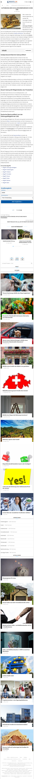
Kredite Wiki (25, 759)
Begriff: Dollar (6, 178)
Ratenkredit (3, 539)
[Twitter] (26, 2)
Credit (18, 123)
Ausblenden (28, 50)
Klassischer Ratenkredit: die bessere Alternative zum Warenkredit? (16, 316)
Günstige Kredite (5, 552)
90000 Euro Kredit (20, 772)
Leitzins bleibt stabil (8, 675)
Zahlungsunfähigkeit (27, 26)
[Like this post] (14, 210)
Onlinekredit (4, 542)
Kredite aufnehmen (18, 33)
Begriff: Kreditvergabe (8, 169)
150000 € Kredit (13, 773)
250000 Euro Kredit (26, 773)
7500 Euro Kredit (29, 768)
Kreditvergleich (4, 521)
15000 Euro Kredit (24, 769)
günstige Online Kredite (26, 765)
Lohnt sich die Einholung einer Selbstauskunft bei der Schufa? (16, 487)
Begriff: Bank (6, 182)
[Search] (32, 2)
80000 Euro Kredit (13, 772)
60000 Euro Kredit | (19, 771)
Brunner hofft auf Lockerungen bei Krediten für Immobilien (16, 748)
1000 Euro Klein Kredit (6, 768)
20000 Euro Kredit (5, 770)
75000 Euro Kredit (5, 772)
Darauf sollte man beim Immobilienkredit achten (16, 602)
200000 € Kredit (20, 773)
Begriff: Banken (6, 180)
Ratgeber (25, 757)
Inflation (30, 35)
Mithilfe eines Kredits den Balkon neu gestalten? (16, 366)
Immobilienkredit (5, 532)
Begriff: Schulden (7, 174)
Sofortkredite (16, 766)
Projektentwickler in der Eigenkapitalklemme (15, 700)
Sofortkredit (3, 545)
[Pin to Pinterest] (19, 210)
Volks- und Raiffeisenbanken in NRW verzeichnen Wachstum (16, 650)
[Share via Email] (21, 210)
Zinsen (13, 41)
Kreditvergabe (10, 128)
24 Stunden (27, 762)
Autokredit (3, 535)
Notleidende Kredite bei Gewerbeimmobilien (15, 724)
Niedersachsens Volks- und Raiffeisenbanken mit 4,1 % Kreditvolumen (17, 626)
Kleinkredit (12, 766)
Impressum (20, 760)
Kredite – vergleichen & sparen (12, 757)
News (7, 5)
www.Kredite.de (10, 762)
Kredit (2, 525)
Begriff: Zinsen (6, 176)
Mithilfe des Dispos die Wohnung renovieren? (15, 415)
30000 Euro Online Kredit (22, 770)
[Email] (30, 2)
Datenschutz (14, 760)
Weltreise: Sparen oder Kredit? (11, 439)
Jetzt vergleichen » (17, 201)
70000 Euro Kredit (26, 771)
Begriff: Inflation (7, 172)
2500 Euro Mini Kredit (14, 768)
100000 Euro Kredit (27, 772)
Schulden (17, 61)
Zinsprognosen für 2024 (9, 241)
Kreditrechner (4, 528)
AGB (29, 759)
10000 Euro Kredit (10, 769)
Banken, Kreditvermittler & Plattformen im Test (12, 759)
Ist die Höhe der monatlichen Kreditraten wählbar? (17, 512)
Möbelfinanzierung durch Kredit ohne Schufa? (15, 390)
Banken (17, 125)
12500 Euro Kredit (17, 769)
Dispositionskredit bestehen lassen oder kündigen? (17, 464)
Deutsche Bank (17, 135)
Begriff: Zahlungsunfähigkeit (9, 167)
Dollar (25, 61)
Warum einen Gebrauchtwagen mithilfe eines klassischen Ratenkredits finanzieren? (15, 341)
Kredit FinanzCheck (22, 764)
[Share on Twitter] (18, 210)
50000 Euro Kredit (11, 771)
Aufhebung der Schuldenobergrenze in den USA (20, 5)
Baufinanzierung (4, 549)
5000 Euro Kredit (22, 768)
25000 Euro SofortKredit (13, 770)
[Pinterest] (29, 2)
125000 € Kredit (7, 773)
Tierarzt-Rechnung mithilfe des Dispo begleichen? (16, 293)
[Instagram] (27, 2)
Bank (8, 121)
